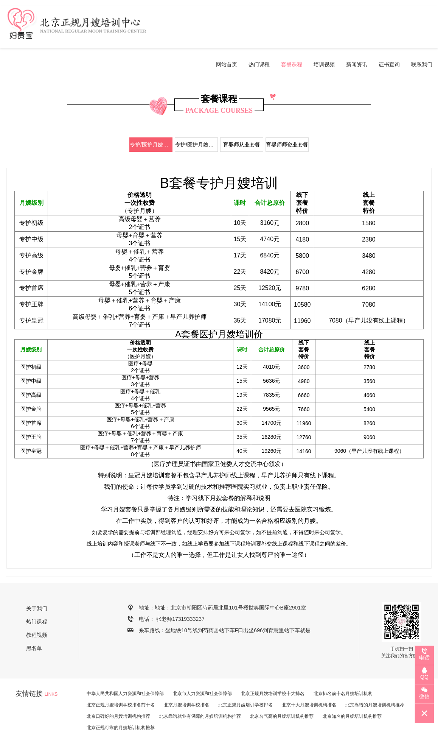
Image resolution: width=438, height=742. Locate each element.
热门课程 (259, 27)
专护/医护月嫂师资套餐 (196, 121)
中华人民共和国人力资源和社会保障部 (125, 670)
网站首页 (226, 27)
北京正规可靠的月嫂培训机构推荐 (121, 704)
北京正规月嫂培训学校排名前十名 (121, 681)
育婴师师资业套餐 (287, 121)
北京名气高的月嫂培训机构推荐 (282, 692)
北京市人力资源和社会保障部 (202, 670)
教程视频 (36, 611)
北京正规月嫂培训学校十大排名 (272, 670)
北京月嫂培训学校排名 (186, 681)
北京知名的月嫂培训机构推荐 (352, 692)
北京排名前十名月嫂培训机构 (343, 670)
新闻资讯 (356, 27)
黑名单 (34, 625)
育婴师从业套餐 (241, 121)
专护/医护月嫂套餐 (151, 121)
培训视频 (324, 27)
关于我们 (36, 585)
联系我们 (421, 27)
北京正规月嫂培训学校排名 (245, 681)
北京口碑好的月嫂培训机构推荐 (118, 692)
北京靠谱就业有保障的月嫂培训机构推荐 (200, 692)
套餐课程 (291, 27)
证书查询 (389, 27)
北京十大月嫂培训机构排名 (309, 681)
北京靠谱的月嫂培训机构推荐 (374, 681)
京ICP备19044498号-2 (278, 730)
